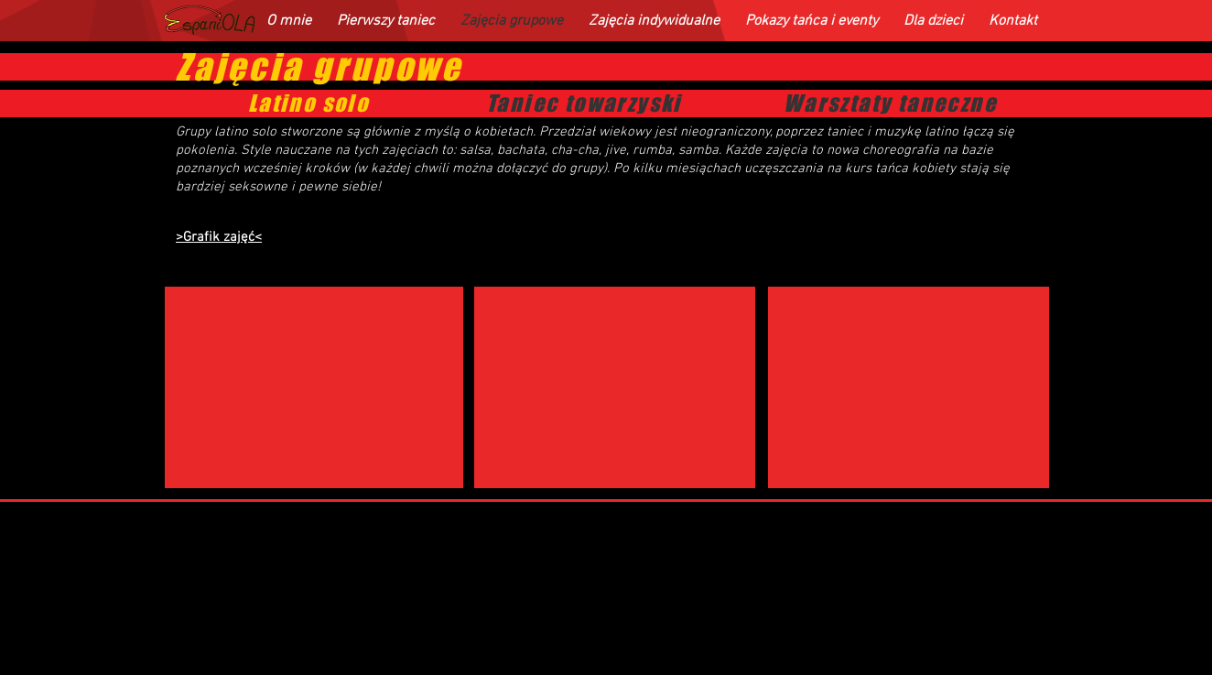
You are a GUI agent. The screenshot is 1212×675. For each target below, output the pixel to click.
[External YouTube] (314, 387)
